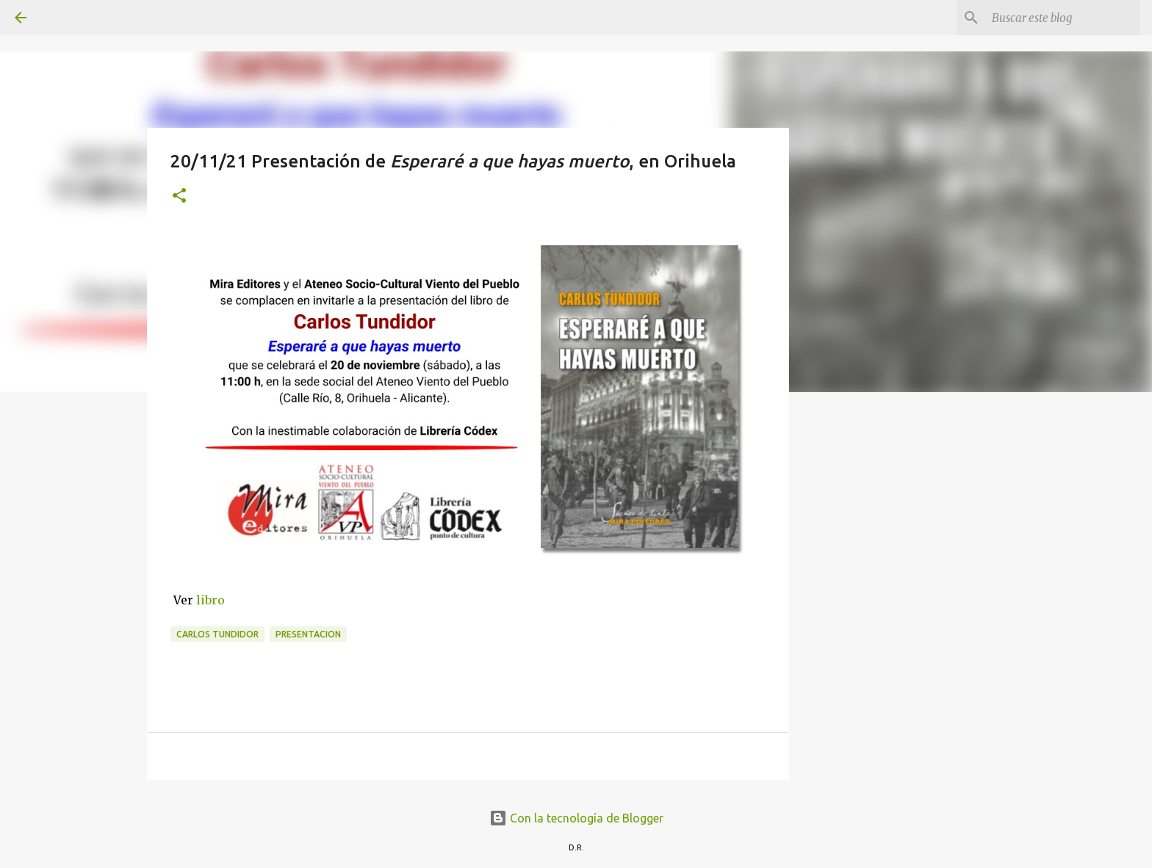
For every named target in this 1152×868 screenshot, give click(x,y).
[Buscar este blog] (1063, 17)
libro (210, 600)
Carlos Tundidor (217, 634)
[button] (179, 196)
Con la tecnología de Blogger (576, 818)
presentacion (308, 634)
